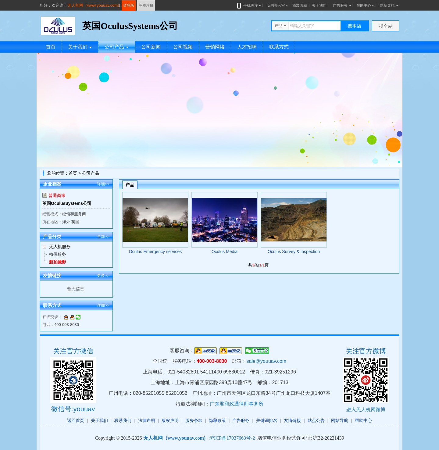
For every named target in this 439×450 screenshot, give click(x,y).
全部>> (103, 236)
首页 (50, 46)
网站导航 (387, 5)
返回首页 (75, 420)
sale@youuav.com (266, 361)
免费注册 (146, 5)
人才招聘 (247, 46)
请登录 (128, 5)
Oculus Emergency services (155, 251)
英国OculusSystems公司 (66, 203)
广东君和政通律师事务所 (236, 403)
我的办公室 (276, 5)
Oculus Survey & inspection (294, 251)
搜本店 (354, 25)
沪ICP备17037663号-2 (232, 438)
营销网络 (215, 46)
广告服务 (340, 5)
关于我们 (319, 5)
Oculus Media (225, 251)
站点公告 (316, 420)
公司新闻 (151, 46)
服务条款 (193, 420)
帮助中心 (363, 5)
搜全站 (386, 26)
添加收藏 (299, 5)
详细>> (103, 184)
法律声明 (146, 420)
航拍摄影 (57, 261)
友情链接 (292, 420)
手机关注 (249, 5)
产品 (130, 184)
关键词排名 (266, 420)
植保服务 (57, 254)
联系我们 (122, 420)
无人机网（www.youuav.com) (93, 5)
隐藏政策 (217, 420)
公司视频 (183, 46)
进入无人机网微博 (365, 409)
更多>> (103, 275)
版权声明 (170, 420)
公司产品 (117, 46)
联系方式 (279, 46)
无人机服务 (59, 246)
